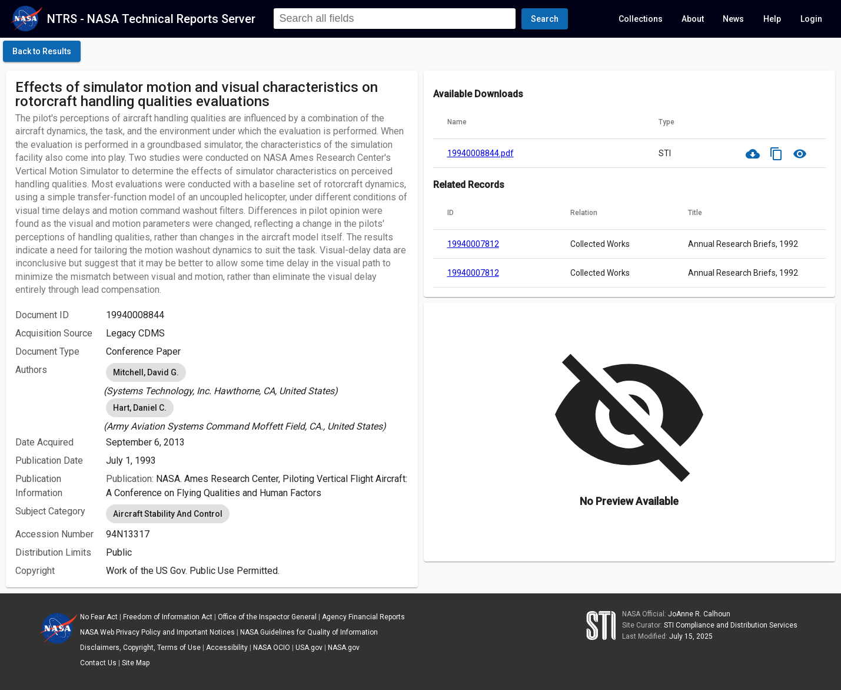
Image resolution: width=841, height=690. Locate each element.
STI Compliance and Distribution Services (730, 625)
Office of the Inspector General (267, 617)
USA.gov (309, 647)
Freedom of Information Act (167, 617)
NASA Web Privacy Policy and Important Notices (157, 632)
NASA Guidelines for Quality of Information (309, 632)
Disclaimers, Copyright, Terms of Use (140, 647)
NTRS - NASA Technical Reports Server (151, 19)
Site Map (135, 663)
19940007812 (473, 244)
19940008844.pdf (480, 153)
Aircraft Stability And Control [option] (168, 513)
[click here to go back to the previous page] (42, 51)
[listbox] (257, 379)
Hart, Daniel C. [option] (140, 407)
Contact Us (98, 663)
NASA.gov (344, 647)
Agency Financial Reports (363, 617)
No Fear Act (99, 617)
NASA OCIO (271, 647)
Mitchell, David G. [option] (146, 372)
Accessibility (227, 647)
